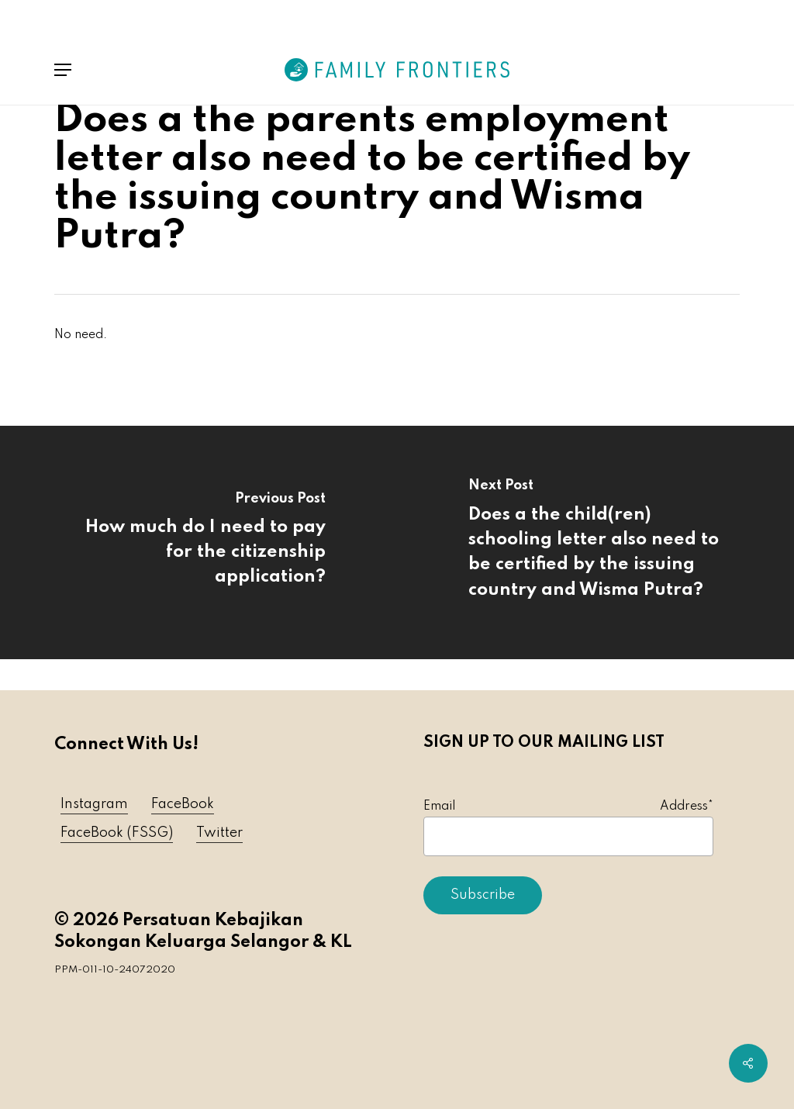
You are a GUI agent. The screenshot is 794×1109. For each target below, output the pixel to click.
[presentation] (541, 961)
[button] (62, 70)
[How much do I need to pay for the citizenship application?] (198, 542)
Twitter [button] (219, 833)
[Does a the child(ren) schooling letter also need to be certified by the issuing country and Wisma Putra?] (595, 542)
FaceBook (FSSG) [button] (116, 833)
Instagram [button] (94, 804)
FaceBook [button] (182, 804)
